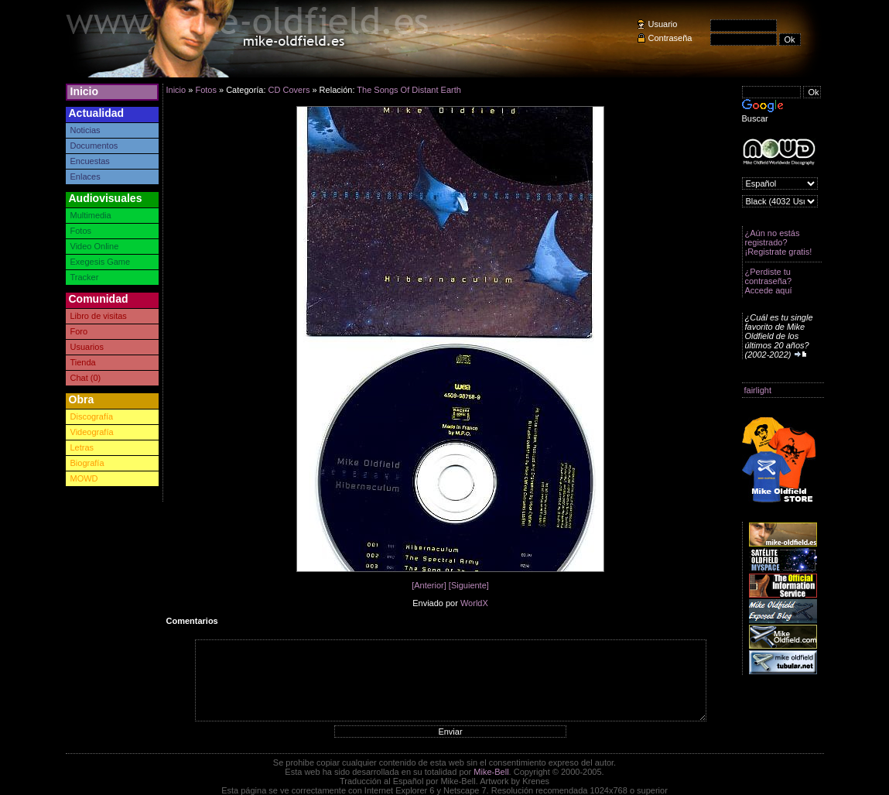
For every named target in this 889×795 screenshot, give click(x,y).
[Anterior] (429, 585)
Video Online (94, 246)
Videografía (92, 432)
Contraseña (670, 38)
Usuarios (87, 346)
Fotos (81, 230)
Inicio (84, 91)
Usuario (663, 24)
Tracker (84, 277)
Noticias (85, 130)
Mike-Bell (491, 771)
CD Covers (289, 89)
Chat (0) (85, 377)
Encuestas (90, 161)
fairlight (757, 390)
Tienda (83, 362)
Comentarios (192, 620)
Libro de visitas (98, 315)
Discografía (92, 416)
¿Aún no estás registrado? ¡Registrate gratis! (778, 242)
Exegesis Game (100, 261)
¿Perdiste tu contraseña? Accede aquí (768, 281)
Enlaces (85, 176)
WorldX (474, 603)
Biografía (87, 463)
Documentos (94, 145)
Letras (82, 447)
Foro (79, 331)
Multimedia (90, 215)
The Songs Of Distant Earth (409, 89)
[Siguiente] (469, 585)
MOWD (84, 478)
